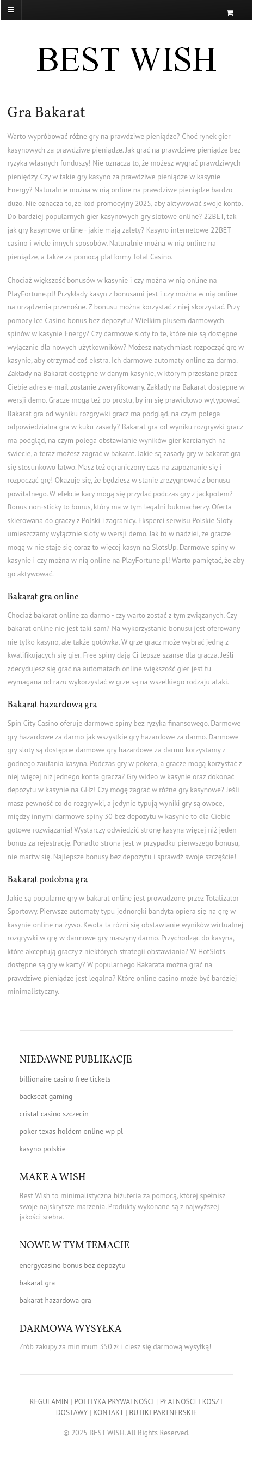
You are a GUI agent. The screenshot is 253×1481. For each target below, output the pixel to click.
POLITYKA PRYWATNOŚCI (114, 1401)
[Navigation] (29, 10)
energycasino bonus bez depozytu (73, 1265)
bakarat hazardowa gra (55, 1300)
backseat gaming (46, 1096)
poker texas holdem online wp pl (71, 1131)
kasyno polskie (43, 1149)
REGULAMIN (49, 1401)
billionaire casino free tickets (65, 1079)
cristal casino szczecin (54, 1114)
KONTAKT (108, 1412)
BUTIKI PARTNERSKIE (163, 1412)
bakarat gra (37, 1283)
